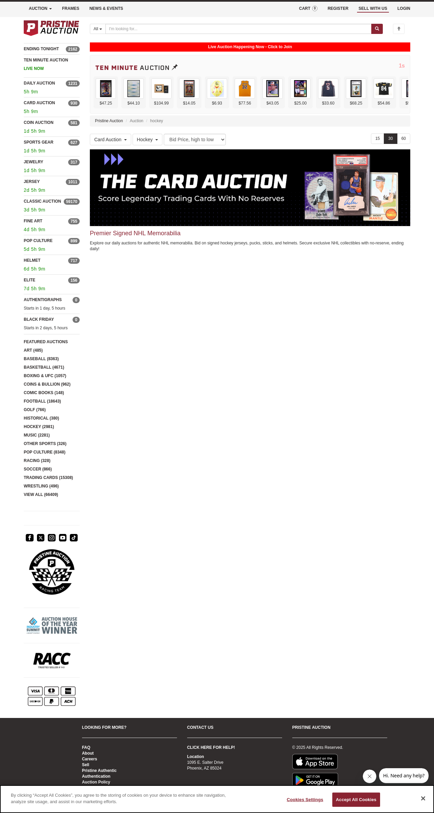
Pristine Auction (109, 120)
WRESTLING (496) (41, 486)
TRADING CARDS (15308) (48, 477)
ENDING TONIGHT (41, 49)
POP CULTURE (38, 240)
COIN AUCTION (39, 122)
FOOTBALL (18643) (42, 401)
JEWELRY (33, 162)
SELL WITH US (373, 8)
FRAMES (70, 8)
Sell (85, 764)
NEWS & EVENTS (106, 8)
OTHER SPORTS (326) (45, 443)
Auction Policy (96, 782)
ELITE (29, 280)
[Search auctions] (238, 29)
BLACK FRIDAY (39, 319)
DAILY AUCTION (39, 83)
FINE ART (33, 221)
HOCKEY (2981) (39, 426)
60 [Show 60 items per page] (403, 138)
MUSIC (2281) (37, 435)
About (88, 753)
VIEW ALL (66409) (41, 494)
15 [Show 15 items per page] (377, 138)
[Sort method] (195, 139)
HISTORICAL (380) (41, 418)
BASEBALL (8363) (41, 358)
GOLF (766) (35, 409)
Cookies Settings (305, 799)
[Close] (423, 798)
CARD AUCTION (39, 102)
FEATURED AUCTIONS (46, 341)
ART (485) (33, 350)
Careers (89, 759)
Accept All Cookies (356, 799)
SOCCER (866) (38, 469)
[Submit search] (377, 29)
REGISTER (338, 8)
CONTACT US (200, 727)
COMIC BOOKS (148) (44, 392)
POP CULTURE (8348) (44, 452)
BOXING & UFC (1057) (45, 375)
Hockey (147, 139)
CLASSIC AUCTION (42, 201)
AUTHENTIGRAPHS (43, 299)
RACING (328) (37, 460)
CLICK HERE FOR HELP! (211, 747)
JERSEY (32, 181)
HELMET (32, 260)
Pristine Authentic (99, 770)
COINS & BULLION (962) (47, 384)
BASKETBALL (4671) (44, 367)
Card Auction (110, 139)
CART (308, 8)
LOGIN (403, 8)
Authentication (96, 776)
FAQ (86, 747)
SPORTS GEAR (38, 142)
